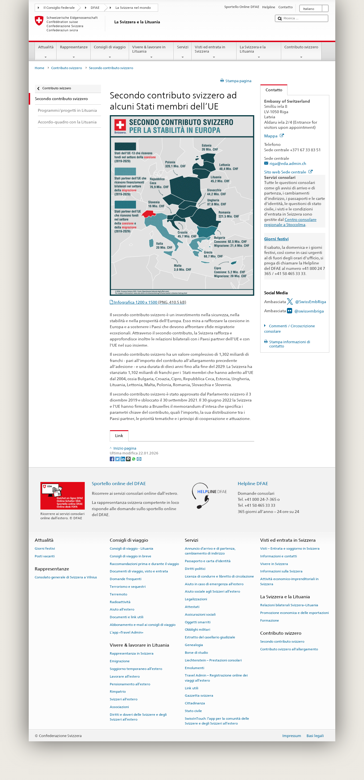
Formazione (269, 633)
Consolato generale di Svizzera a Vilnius (66, 590)
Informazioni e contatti (278, 569)
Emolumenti (194, 681)
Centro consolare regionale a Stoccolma (290, 222)
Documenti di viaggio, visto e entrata (139, 584)
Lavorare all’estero (125, 689)
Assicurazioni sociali (200, 627)
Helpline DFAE (253, 496)
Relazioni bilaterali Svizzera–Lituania (289, 618)
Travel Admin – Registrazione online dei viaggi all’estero (216, 690)
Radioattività (120, 615)
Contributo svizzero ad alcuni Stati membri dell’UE (160, 447)
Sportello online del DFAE (119, 496)
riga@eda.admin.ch (288, 163)
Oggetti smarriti (197, 635)
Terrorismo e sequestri (128, 599)
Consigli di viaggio (110, 52)
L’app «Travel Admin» (126, 645)
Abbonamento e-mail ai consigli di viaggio (142, 638)
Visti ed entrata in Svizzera (214, 52)
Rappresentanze (73, 52)
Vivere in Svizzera (274, 577)
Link (116, 435)
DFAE (95, 8)
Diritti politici (195, 582)
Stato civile (193, 724)
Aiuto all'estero (122, 622)
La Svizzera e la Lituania (259, 52)
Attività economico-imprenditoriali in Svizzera (289, 594)
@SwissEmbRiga (310, 301)
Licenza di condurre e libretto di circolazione (219, 589)
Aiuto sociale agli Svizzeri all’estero (212, 605)
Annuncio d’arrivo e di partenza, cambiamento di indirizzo (210, 563)
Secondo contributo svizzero (282, 655)
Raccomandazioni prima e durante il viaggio (144, 577)
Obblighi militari (197, 643)
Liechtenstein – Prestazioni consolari (213, 673)
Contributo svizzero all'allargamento (289, 662)
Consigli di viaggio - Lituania (131, 561)
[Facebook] (112, 471)
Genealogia (194, 658)
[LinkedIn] (123, 471)
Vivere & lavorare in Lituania (151, 52)
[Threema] (128, 471)
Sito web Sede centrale (288, 171)
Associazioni (119, 720)
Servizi (182, 52)
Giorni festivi (45, 561)
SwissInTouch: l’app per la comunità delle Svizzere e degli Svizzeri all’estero (217, 733)
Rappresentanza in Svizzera (132, 667)
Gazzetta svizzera (199, 709)
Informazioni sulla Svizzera (281, 584)
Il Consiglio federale (59, 8)
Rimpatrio (118, 705)
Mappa (274, 135)
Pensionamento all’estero (130, 697)
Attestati (192, 620)
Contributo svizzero (301, 52)
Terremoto (118, 607)
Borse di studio (196, 665)
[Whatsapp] (134, 471)
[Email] (139, 471)
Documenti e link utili (126, 630)
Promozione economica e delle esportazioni (294, 626)
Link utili (191, 701)
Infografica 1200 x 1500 (149, 302)
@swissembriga (309, 311)
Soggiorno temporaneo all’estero (136, 682)
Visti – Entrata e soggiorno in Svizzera (290, 561)
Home (39, 68)
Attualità (46, 52)
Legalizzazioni (196, 612)
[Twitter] (118, 471)
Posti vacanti (45, 569)
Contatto (271, 89)
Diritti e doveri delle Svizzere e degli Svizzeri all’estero (138, 729)
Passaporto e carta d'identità (208, 574)
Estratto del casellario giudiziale (210, 650)
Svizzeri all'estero (123, 712)
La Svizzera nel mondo (133, 8)
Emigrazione (120, 674)
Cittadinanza (195, 716)
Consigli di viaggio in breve (130, 569)
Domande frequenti (125, 592)
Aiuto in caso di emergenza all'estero (214, 597)
